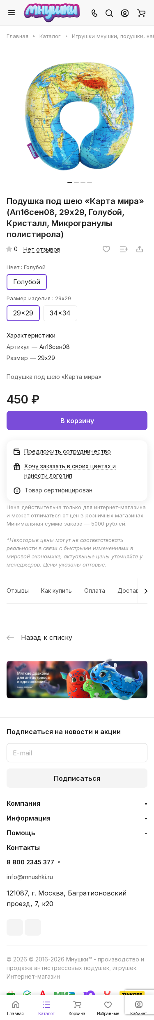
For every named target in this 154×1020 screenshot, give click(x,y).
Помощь (21, 833)
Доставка (131, 590)
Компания (23, 803)
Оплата (94, 590)
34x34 (60, 313)
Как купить (56, 590)
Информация (29, 818)
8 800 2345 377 (30, 862)
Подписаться (77, 778)
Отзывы (18, 590)
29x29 (23, 313)
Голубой (26, 282)
